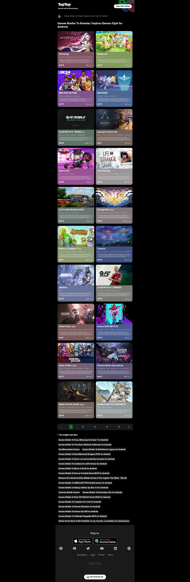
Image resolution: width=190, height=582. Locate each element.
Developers (82, 555)
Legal (92, 555)
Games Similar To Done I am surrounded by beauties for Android (87, 459)
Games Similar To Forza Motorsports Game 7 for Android (83, 440)
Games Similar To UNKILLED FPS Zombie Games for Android (85, 483)
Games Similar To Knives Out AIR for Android (78, 511)
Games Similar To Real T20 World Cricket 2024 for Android (84, 497)
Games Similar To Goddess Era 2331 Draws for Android (83, 464)
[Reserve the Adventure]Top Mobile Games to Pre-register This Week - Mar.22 (93, 478)
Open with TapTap (123, 6)
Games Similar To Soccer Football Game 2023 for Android (84, 473)
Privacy (101, 555)
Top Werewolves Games (69, 449)
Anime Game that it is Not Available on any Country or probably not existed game (94, 521)
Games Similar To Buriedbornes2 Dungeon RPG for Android (84, 454)
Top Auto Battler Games (69, 492)
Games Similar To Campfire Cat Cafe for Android (80, 502)
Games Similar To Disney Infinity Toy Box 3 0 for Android (83, 488)
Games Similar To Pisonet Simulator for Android (79, 507)
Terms (110, 555)
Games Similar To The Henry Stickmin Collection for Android (85, 445)
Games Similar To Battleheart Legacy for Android (103, 449)
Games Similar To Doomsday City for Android (102, 492)
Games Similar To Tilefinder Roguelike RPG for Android (83, 516)
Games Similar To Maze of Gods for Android (78, 468)
